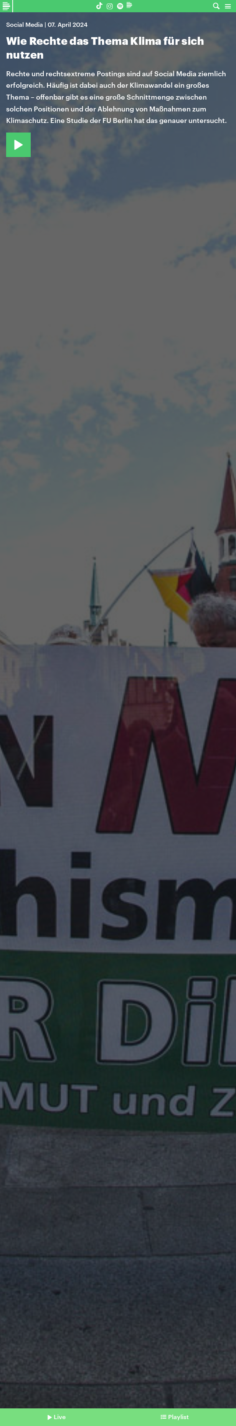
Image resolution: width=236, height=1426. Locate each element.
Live (60, 1416)
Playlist (178, 1416)
